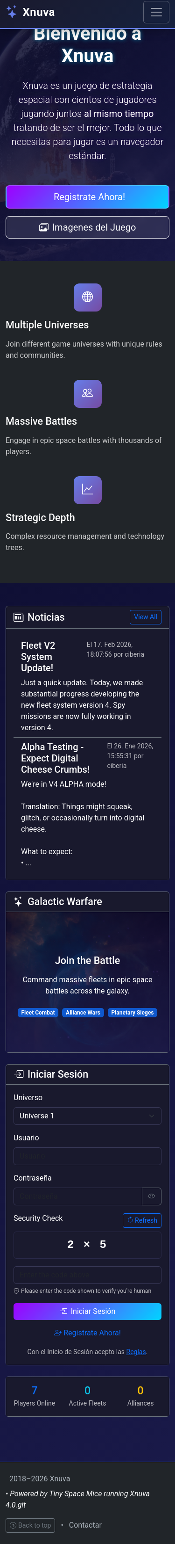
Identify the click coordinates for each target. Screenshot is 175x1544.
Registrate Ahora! (89, 197)
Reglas (136, 1352)
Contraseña (33, 1178)
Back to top (30, 1525)
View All (145, 617)
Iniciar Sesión (88, 1311)
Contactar (85, 1525)
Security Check (38, 1218)
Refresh (142, 1220)
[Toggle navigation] (156, 12)
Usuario (26, 1137)
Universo (28, 1097)
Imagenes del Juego (87, 227)
